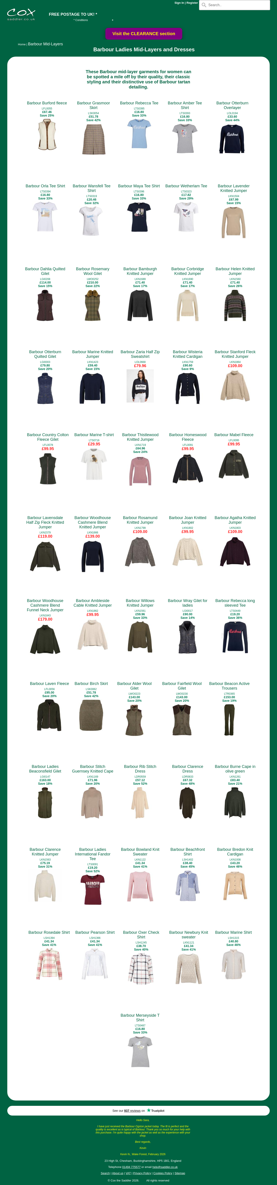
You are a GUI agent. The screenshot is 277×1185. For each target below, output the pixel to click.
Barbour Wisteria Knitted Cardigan (187, 354)
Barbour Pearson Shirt (95, 932)
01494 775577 (131, 1167)
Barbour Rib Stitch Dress (140, 768)
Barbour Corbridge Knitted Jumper (187, 271)
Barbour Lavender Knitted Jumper (234, 188)
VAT (128, 1173)
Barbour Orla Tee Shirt (45, 186)
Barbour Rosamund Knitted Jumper (140, 520)
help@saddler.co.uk (165, 1167)
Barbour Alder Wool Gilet (134, 685)
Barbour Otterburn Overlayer (232, 105)
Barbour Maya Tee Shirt (139, 186)
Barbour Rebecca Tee (139, 103)
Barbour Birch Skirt (91, 683)
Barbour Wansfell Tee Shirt (91, 188)
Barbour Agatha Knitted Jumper (235, 520)
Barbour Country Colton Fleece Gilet (48, 437)
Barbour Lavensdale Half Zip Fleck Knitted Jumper (45, 522)
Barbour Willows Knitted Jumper (140, 603)
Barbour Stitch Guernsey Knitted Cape (92, 768)
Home (22, 44)
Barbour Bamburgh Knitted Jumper (140, 271)
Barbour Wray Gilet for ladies (187, 603)
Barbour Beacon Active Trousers (229, 685)
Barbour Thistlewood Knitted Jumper (140, 437)
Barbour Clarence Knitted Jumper (45, 851)
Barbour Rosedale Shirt (49, 932)
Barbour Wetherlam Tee (186, 186)
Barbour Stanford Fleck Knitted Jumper (235, 354)
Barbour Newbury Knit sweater (188, 934)
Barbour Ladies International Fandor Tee (92, 854)
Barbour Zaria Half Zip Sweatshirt (140, 354)
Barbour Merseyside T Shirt (140, 1017)
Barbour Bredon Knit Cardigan (235, 851)
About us (117, 1173)
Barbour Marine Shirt (233, 932)
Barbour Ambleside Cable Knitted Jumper (93, 603)
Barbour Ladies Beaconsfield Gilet (45, 768)
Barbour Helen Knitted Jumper (235, 271)
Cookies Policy (162, 1173)
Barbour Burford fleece (47, 103)
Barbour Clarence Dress (187, 768)
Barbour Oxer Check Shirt (141, 934)
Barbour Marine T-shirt (94, 435)
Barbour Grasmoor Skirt (93, 105)
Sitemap (180, 1173)
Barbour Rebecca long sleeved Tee (235, 603)
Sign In (179, 2)
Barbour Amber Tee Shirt (185, 105)
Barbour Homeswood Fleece (188, 437)
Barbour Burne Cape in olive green (235, 768)
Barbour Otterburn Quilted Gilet (45, 354)
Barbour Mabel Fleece (233, 435)
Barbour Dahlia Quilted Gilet (45, 271)
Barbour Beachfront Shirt (187, 851)
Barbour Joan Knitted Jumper (187, 520)
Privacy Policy (142, 1173)
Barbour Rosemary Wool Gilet (92, 271)
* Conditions (81, 20)
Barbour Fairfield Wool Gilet (182, 685)
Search (105, 1173)
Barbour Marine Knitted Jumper (92, 354)
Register (192, 2)
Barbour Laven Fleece (49, 683)
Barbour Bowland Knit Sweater (140, 851)
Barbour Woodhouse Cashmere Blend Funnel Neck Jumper (45, 605)
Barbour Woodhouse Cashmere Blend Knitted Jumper (92, 522)
